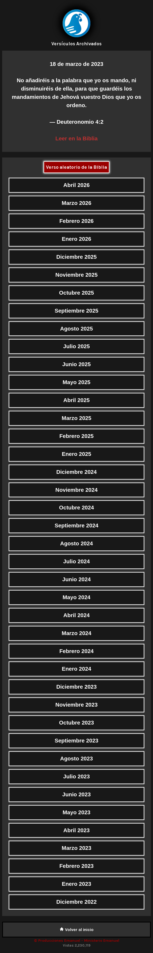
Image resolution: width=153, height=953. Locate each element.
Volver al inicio (77, 929)
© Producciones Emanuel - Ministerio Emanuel (76, 940)
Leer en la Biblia (76, 138)
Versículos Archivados (76, 43)
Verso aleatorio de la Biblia (76, 167)
